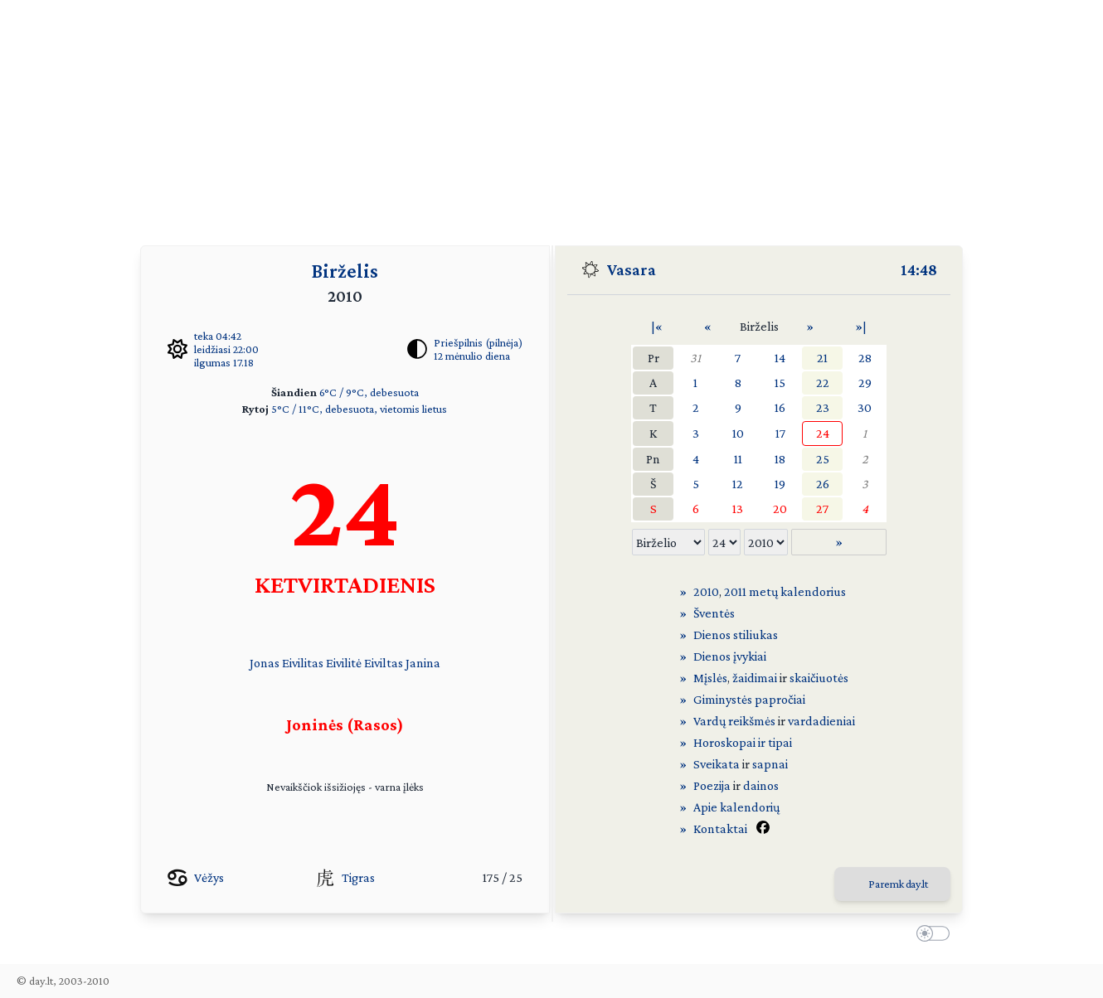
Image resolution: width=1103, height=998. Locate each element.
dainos (761, 785)
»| (861, 326)
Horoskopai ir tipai (742, 742)
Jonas (264, 663)
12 (737, 484)
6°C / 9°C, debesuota (369, 392)
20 (780, 508)
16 (780, 407)
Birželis (345, 270)
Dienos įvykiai (729, 656)
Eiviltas (383, 663)
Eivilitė (344, 663)
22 (822, 382)
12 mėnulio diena (472, 355)
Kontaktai (720, 828)
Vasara (631, 269)
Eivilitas (302, 663)
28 (865, 358)
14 (780, 358)
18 (780, 459)
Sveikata (716, 764)
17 (780, 433)
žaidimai (754, 678)
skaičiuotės (819, 678)
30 (865, 407)
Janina (423, 663)
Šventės (714, 613)
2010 (706, 591)
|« (657, 326)
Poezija (712, 785)
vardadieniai (821, 721)
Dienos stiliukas (735, 634)
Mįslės (710, 678)
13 (737, 508)
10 (738, 433)
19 (780, 484)
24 (822, 433)
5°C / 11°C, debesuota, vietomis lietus (359, 408)
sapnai (770, 764)
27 (822, 508)
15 (780, 382)
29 (865, 382)
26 (822, 484)
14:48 (919, 269)
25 (822, 459)
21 (822, 358)
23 (822, 407)
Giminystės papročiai (749, 699)
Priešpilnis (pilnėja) (478, 342)
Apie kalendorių (736, 807)
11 (738, 459)
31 (695, 358)
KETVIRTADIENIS (345, 584)
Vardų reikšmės (734, 721)
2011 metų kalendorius (785, 591)
